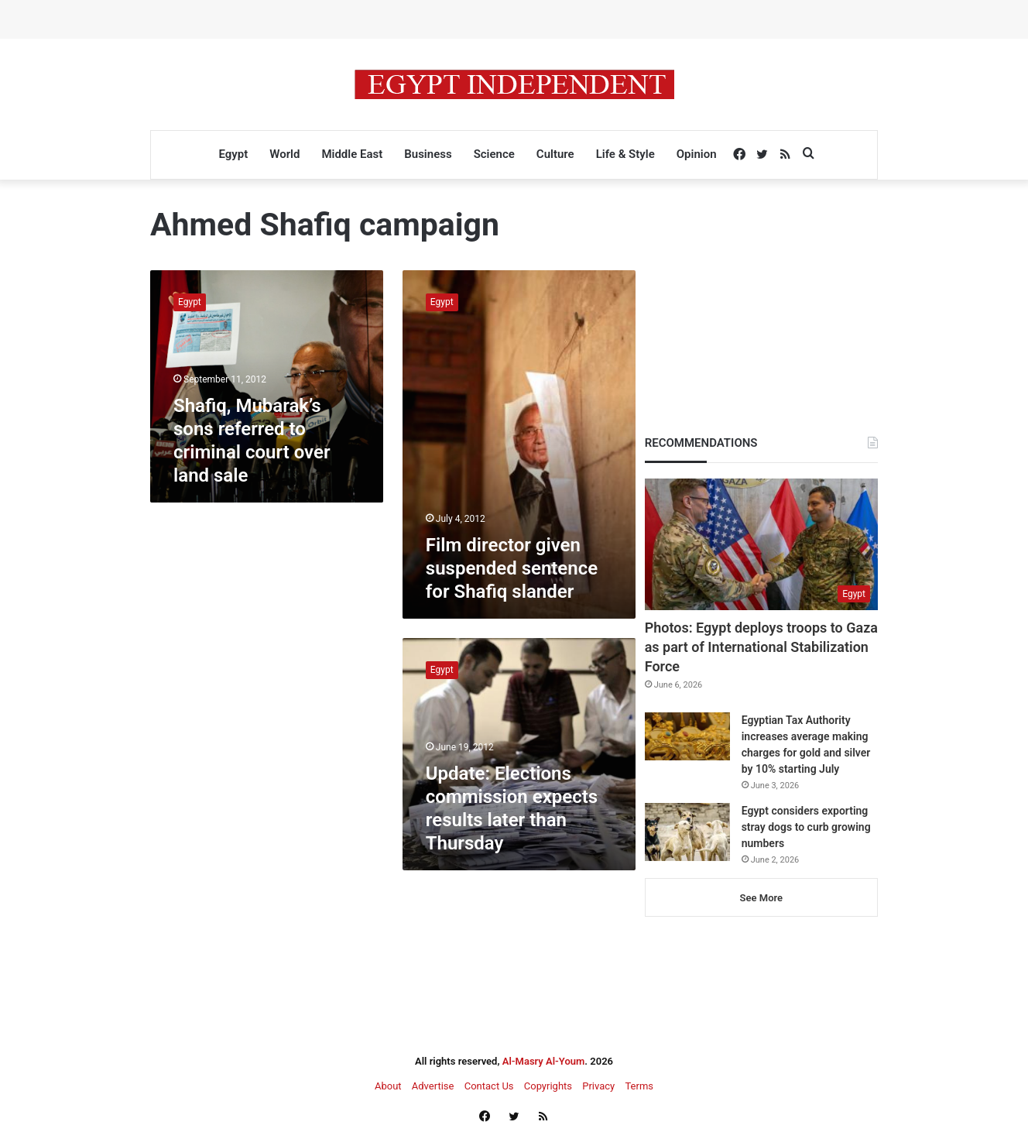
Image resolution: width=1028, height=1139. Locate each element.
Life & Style (625, 154)
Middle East (351, 154)
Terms (639, 1086)
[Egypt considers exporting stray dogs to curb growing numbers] (687, 832)
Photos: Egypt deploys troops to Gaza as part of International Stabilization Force (761, 646)
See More (761, 898)
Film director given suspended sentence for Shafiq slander (512, 568)
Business (427, 154)
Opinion (697, 154)
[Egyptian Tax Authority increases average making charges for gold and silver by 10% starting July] (687, 736)
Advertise (433, 1086)
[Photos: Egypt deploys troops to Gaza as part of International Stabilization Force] (761, 544)
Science (494, 154)
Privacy (598, 1086)
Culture (555, 154)
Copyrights (548, 1086)
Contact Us (489, 1086)
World (284, 154)
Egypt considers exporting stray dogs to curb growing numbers (806, 827)
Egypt (233, 154)
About (388, 1086)
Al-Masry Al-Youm (543, 1061)
